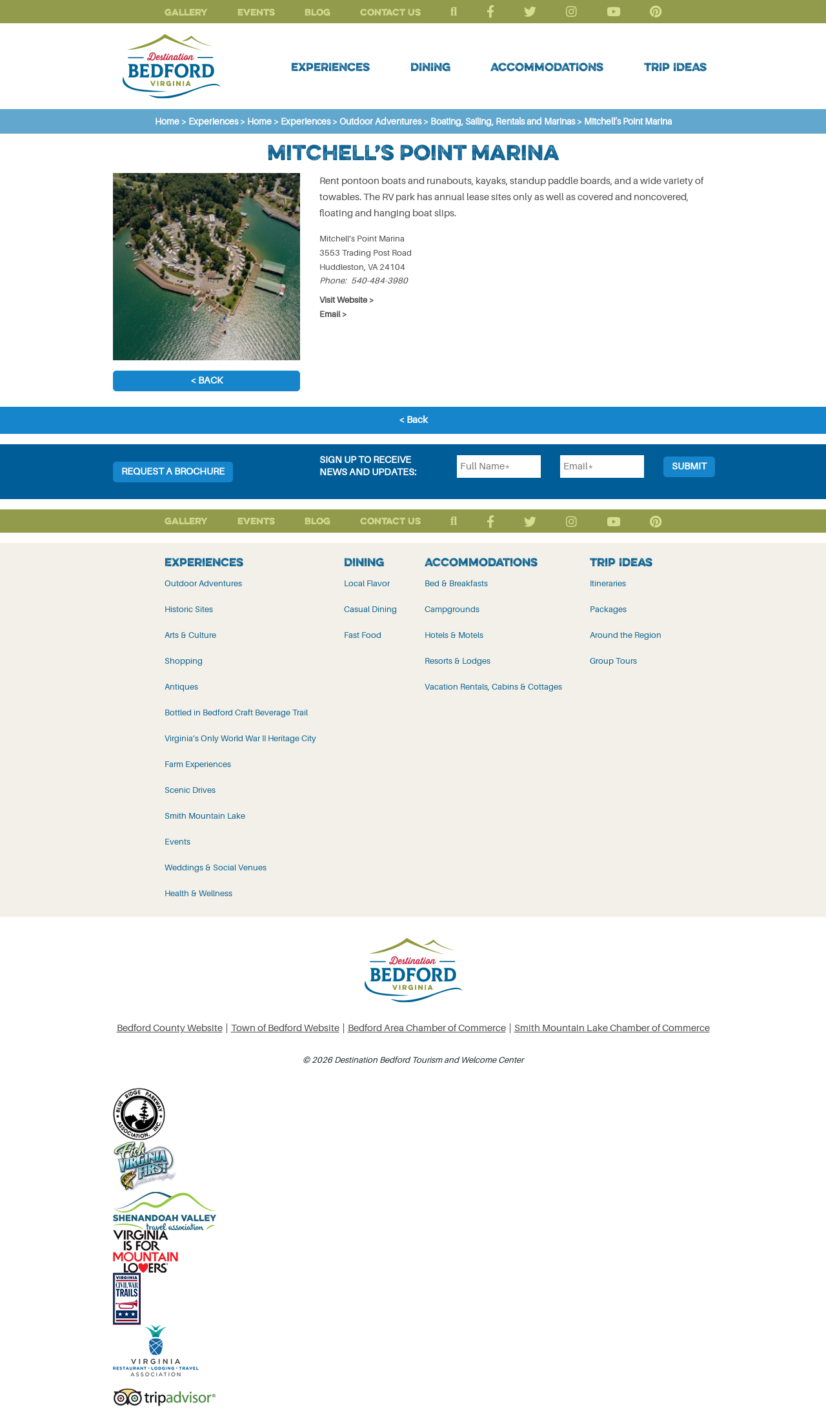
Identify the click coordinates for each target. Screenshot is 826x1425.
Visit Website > (346, 300)
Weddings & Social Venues (216, 867)
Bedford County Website (170, 1028)
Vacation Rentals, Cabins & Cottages (493, 687)
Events (256, 12)
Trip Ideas (675, 66)
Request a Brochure (173, 471)
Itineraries (608, 583)
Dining (430, 66)
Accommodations (546, 66)
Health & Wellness (198, 893)
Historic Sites (189, 609)
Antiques (181, 687)
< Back (206, 380)
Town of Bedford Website (285, 1028)
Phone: (333, 280)
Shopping (184, 661)
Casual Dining (370, 609)
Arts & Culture (190, 635)
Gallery (186, 12)
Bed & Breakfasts (456, 583)
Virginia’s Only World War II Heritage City (240, 738)
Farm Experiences (198, 764)
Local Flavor (367, 583)
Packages (608, 609)
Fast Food (362, 635)
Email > (333, 314)
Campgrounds (452, 609)
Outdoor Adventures (203, 583)
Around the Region (625, 635)
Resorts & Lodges (457, 661)
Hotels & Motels (454, 635)
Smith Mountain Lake (205, 816)
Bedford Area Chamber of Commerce (427, 1028)
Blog (317, 12)
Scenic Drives (190, 790)
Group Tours (613, 661)
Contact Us (390, 12)
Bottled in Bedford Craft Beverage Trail (236, 712)
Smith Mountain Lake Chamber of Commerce (612, 1028)
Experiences (330, 66)
